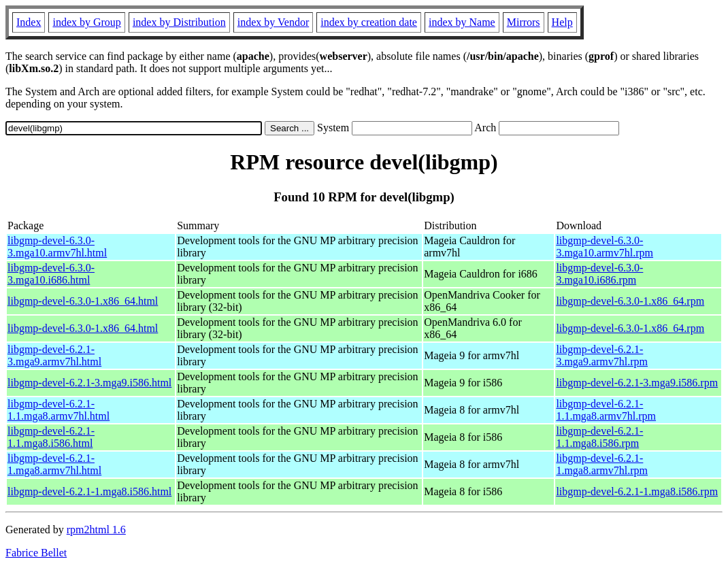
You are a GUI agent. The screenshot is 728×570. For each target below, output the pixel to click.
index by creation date (368, 22)
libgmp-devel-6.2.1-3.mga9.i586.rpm (637, 382)
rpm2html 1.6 (96, 529)
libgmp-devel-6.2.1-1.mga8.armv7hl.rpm (602, 464)
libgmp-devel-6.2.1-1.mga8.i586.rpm (637, 491)
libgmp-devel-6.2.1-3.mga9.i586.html (89, 382)
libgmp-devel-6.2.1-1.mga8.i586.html (89, 491)
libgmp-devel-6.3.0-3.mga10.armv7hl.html (57, 246)
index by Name (462, 22)
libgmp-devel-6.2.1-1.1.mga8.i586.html (51, 437)
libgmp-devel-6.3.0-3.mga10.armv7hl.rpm (604, 246)
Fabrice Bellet (36, 552)
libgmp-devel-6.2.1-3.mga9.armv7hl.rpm (602, 355)
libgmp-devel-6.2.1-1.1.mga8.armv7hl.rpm (606, 410)
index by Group (86, 22)
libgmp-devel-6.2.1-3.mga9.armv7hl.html (54, 355)
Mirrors (523, 22)
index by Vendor (273, 22)
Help (562, 22)
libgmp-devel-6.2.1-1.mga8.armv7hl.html (54, 464)
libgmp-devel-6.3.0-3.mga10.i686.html (51, 274)
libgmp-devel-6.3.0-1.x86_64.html (82, 301)
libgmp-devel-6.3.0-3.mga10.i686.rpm (599, 274)
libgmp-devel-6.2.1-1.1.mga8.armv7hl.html (58, 410)
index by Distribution (179, 22)
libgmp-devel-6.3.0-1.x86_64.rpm (630, 301)
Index (28, 22)
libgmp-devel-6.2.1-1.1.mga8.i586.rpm (599, 437)
